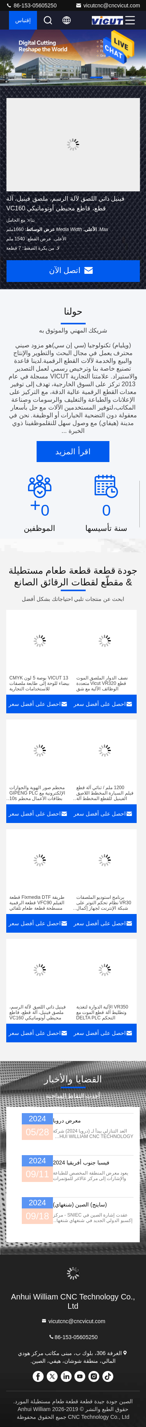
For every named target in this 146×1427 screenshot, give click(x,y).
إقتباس (23, 20)
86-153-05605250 (31, 5)
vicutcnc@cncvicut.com (108, 5)
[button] (96, 77)
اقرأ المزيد (73, 451)
